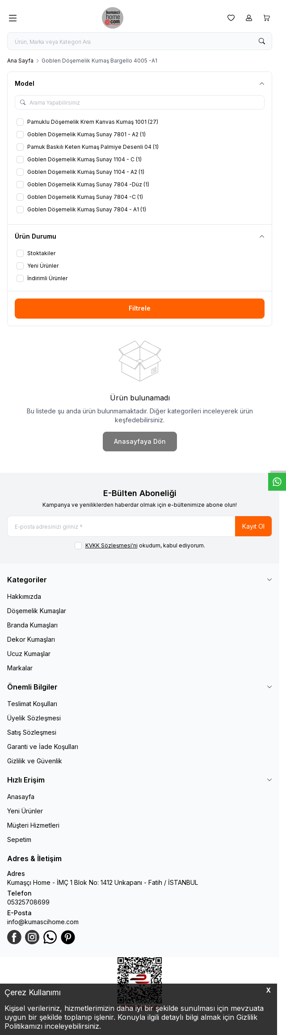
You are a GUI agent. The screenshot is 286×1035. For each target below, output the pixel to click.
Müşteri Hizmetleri (33, 825)
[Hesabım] (249, 18)
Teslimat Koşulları (32, 703)
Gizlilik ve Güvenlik (34, 761)
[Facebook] (14, 937)
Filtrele (140, 308)
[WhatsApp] (50, 937)
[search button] (262, 41)
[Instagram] (32, 937)
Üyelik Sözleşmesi (34, 718)
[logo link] (122, 18)
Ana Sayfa (20, 60)
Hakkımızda (24, 596)
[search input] (139, 41)
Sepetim (19, 839)
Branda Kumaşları (32, 625)
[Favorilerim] (231, 18)
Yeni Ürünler (25, 811)
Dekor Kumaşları (31, 639)
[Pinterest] (68, 937)
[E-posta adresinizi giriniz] (140, 526)
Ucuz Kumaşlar (28, 653)
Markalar (20, 668)
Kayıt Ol (253, 526)
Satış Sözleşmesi (31, 732)
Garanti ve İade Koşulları (42, 746)
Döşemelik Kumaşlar (36, 610)
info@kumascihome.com (43, 922)
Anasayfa (20, 796)
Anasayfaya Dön (140, 441)
